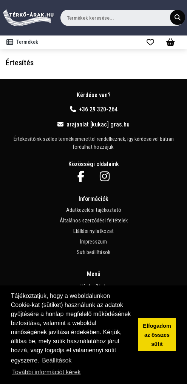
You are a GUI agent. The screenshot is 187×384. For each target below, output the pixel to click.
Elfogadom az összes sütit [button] (157, 335)
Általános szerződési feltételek (94, 220)
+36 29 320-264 (93, 109)
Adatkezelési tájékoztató (93, 210)
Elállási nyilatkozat (93, 231)
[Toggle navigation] (24, 42)
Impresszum (93, 242)
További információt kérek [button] (46, 372)
